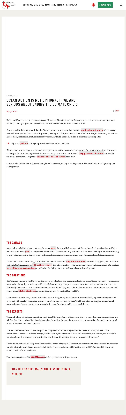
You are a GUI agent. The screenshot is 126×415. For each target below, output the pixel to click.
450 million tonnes (42, 264)
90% (53, 248)
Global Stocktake (27, 290)
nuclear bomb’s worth (92, 130)
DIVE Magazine (38, 357)
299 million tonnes (75, 261)
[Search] (121, 5)
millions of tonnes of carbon (51, 156)
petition (24, 143)
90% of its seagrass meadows (21, 268)
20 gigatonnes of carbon (91, 153)
